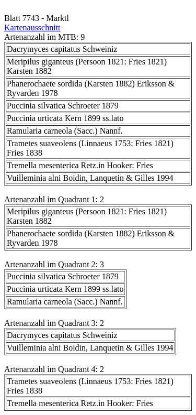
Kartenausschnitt (32, 27)
